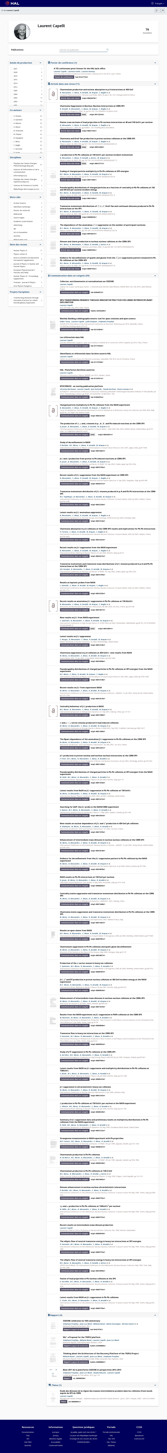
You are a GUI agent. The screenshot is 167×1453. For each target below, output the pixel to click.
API (28, 1439)
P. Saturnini (64, 1036)
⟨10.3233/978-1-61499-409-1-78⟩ (102, 394)
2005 (15, 90)
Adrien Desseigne (113, 1324)
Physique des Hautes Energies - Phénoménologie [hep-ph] (26, 164)
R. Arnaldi (84, 93)
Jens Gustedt (96, 389)
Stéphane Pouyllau (106, 321)
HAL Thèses (111, 1442)
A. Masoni (17, 123)
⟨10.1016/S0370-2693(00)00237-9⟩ (102, 266)
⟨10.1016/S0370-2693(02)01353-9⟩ (102, 177)
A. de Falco (64, 1055)
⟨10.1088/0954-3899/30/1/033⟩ (76, 431)
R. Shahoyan (65, 826)
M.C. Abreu (64, 174)
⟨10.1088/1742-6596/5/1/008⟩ (78, 412)
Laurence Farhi (74, 71)
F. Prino (63, 759)
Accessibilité (55, 1442)
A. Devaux (17, 116)
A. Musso (17, 127)
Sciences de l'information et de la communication (26, 170)
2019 (15, 76)
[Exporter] (158, 10)
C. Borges (64, 639)
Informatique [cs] (20, 175)
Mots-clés (25, 197)
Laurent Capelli (60, 71)
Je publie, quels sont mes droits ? (83, 1432)
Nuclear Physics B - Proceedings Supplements (26, 277)
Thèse (102, 1385)
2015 (15, 79)
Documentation (28, 1432)
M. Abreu (63, 656)
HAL (111, 1435)
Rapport (102, 1315)
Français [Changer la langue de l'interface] (159, 3)
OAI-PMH (28, 1442)
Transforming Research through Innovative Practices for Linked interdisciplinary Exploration (26, 300)
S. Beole (63, 1073)
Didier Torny (65, 321)
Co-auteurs (25, 110)
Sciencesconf (139, 1439)
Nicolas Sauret (128, 1324)
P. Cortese (64, 532)
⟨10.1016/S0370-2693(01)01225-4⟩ (104, 230)
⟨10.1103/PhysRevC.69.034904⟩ (102, 128)
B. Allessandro (75, 1174)
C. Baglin (17, 145)
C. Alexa (17, 141)
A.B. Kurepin (65, 569)
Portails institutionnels (111, 1432)
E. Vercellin (64, 1281)
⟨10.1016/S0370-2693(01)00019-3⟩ (102, 214)
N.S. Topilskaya (66, 497)
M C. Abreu (64, 211)
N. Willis (63, 1209)
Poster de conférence (102, 62)
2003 (15, 98)
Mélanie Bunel (99, 1324)
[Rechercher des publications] (107, 49)
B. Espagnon (18, 138)
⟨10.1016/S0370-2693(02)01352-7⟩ (102, 195)
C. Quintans (64, 620)
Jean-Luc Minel (86, 1324)
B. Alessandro (65, 93)
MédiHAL (111, 1445)
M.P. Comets (65, 1141)
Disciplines (25, 157)
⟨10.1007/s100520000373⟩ (124, 247)
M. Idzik (63, 777)
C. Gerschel (18, 149)
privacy (55, 1435)
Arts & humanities (20, 232)
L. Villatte (64, 1106)
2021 (15, 69)
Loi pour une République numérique (83, 1435)
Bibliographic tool (20, 240)
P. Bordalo (64, 445)
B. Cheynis (17, 134)
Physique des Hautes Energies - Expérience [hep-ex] (26, 180)
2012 (15, 87)
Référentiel (18, 214)
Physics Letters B (20, 254)
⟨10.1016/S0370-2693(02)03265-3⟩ (104, 144)
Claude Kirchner (109, 389)
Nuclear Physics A (20, 250)
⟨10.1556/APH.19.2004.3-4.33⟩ (106, 111)
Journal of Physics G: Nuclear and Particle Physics (26, 265)
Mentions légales (55, 1439)
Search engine (19, 218)
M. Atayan (93, 93)
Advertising (18, 225)
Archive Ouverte (20, 203)
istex (84, 114)
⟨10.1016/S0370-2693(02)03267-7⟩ (104, 160)
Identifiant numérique (22, 207)
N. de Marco (65, 1157)
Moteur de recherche (22, 210)
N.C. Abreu (73, 445)
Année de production (25, 62)
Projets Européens (25, 291)
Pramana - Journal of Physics (24, 282)
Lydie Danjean (91, 321)
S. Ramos (63, 810)
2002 (15, 101)
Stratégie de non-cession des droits (83, 1439)
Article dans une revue (102, 83)
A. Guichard (18, 120)
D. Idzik (63, 1125)
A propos (55, 1432)
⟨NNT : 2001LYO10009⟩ (146, 1398)
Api (15, 229)
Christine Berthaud (68, 389)
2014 (15, 83)
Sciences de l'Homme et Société (26, 185)
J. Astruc (92, 158)
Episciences (139, 1435)
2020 (15, 72)
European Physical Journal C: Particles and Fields (24, 271)
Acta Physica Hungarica (23, 286)
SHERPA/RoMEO (83, 1442)
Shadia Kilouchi (99, 1373)
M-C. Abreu (71, 759)
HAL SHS (111, 1439)
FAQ (27, 1435)
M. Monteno (65, 1018)
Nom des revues (25, 244)
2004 (15, 94)
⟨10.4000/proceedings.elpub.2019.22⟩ (73, 326)
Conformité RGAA (56, 1445)
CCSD (139, 1432)
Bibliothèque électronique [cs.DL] (26, 189)
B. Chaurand (18, 131)
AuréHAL (17, 236)
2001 (15, 105)
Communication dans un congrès (102, 275)
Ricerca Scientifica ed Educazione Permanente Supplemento (26, 259)
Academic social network (23, 221)
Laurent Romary (88, 71)
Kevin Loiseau (123, 389)
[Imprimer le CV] (163, 10)
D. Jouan (17, 152)
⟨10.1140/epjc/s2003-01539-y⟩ (123, 95)
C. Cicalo (63, 1300)
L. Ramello (64, 585)
